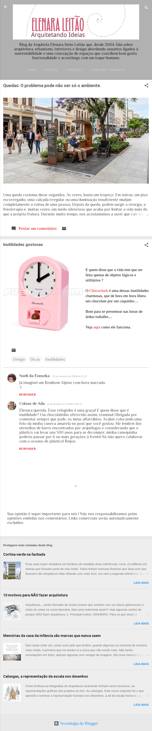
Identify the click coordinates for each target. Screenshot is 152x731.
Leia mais (141, 582)
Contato (50, 70)
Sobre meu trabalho (107, 70)
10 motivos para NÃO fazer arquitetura (35, 595)
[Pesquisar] (146, 8)
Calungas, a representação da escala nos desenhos (45, 676)
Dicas (35, 359)
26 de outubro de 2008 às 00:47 (64, 403)
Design (19, 359)
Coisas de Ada (32, 403)
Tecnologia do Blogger (76, 723)
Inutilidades (55, 359)
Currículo (74, 70)
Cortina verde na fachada (24, 554)
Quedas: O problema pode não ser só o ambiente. (52, 85)
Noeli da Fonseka (35, 376)
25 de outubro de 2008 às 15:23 (69, 376)
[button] (146, 86)
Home (31, 70)
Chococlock (98, 290)
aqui (97, 327)
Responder (27, 394)
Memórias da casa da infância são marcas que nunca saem (52, 636)
